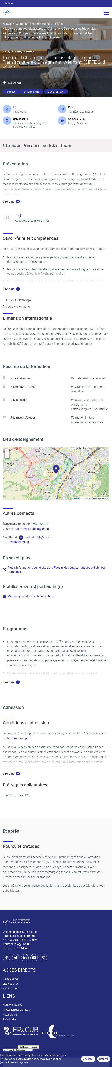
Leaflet (76, 498)
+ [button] (7, 451)
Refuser (103, 1059)
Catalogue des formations (33, 24)
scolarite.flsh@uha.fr (37, 537)
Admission (50, 145)
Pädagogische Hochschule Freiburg (28, 596)
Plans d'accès (10, 978)
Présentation (11, 145)
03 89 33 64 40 (18, 948)
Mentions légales (12, 1004)
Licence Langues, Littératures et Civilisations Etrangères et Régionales (50, 28)
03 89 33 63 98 (19, 542)
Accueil (7, 24)
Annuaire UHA (11, 988)
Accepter (88, 1059)
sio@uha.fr (22, 944)
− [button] (7, 456)
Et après (66, 145)
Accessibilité (10, 1014)
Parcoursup (19, 738)
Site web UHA (10, 983)
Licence (58, 24)
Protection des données (16, 1009)
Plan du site (9, 1019)
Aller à (8, 3)
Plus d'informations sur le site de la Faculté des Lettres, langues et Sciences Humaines (54, 569)
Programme (31, 145)
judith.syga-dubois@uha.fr (32, 529)
